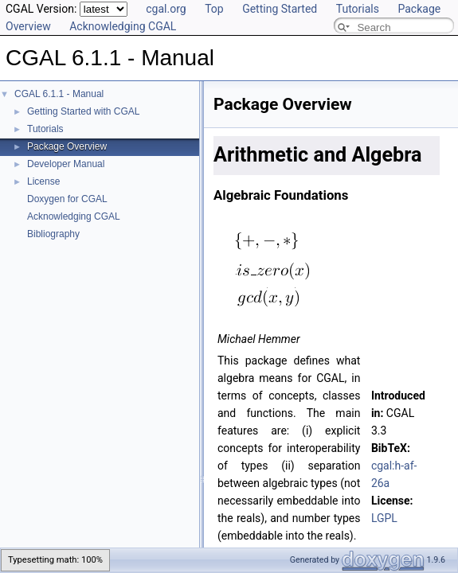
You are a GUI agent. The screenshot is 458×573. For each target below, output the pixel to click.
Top (214, 8)
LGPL (384, 518)
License (43, 181)
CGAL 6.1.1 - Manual (59, 93)
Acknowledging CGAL (122, 26)
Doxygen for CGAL (67, 199)
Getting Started (279, 8)
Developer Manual (65, 164)
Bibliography (53, 234)
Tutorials (357, 8)
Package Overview (67, 146)
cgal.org (166, 8)
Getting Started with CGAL (83, 111)
